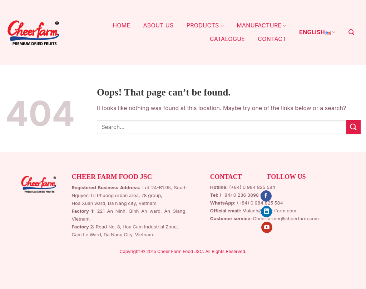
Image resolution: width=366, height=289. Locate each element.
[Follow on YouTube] (266, 227)
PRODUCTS (205, 25)
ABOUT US (158, 25)
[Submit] (353, 127)
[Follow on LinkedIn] (266, 211)
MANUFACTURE (261, 25)
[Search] (351, 32)
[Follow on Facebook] (266, 196)
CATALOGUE (227, 38)
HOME (121, 25)
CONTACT (272, 38)
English (317, 32)
